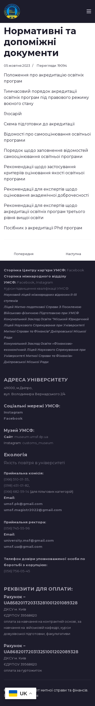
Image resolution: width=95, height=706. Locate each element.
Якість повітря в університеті (34, 462)
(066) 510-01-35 (16, 479)
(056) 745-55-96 (17, 528)
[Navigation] (89, 11)
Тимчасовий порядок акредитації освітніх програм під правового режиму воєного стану (46, 97)
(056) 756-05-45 (17, 571)
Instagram (44, 282)
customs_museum (37, 443)
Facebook (75, 270)
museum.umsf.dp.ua (31, 437)
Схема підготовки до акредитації (39, 124)
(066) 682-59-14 (16, 491)
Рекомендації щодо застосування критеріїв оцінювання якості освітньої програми (44, 172)
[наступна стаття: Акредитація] (73, 254)
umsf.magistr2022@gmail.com (33, 510)
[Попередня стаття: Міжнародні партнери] (24, 254)
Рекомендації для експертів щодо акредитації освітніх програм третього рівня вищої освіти (44, 211)
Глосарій (13, 113)
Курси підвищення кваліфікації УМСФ (36, 288)
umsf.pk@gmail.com (23, 504)
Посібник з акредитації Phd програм (43, 227)
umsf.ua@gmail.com (23, 546)
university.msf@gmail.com (29, 540)
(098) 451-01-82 (16, 485)
